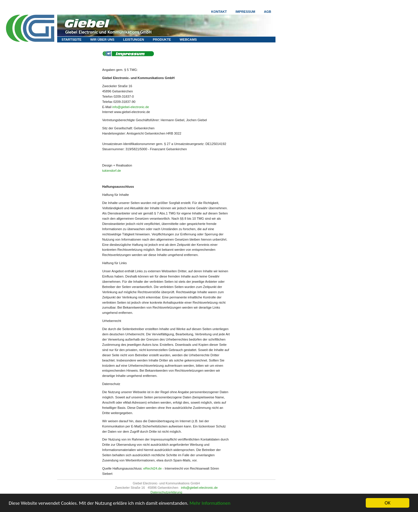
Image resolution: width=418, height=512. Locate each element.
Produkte (162, 39)
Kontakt (219, 11)
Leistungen (133, 39)
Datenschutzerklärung (166, 492)
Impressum (245, 11)
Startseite (72, 39)
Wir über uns (102, 39)
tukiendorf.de (111, 170)
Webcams (188, 39)
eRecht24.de (152, 468)
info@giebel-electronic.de (130, 107)
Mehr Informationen (210, 503)
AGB (267, 11)
